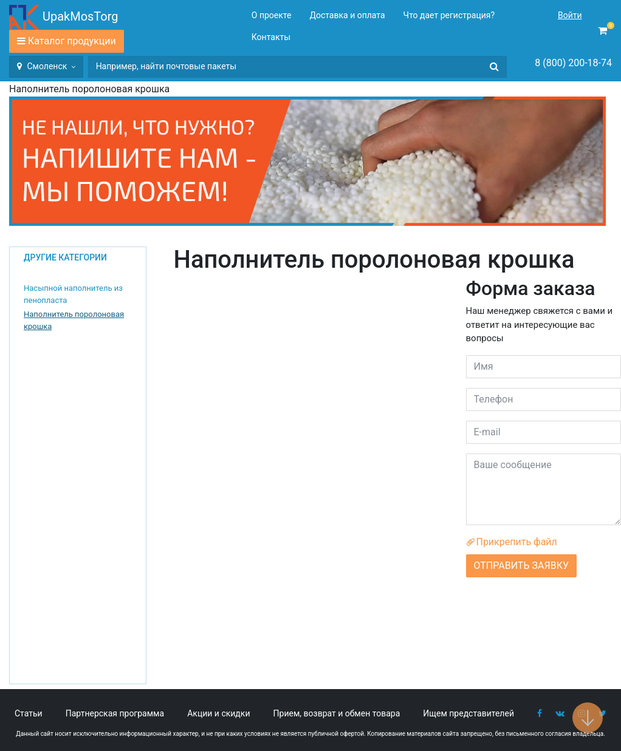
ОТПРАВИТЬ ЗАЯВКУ (521, 565)
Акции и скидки (218, 713)
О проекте (272, 15)
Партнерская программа (115, 713)
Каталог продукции (72, 41)
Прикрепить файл (511, 542)
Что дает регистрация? (449, 15)
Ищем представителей (468, 713)
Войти (570, 15)
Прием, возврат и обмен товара (336, 713)
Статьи (29, 713)
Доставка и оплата (347, 15)
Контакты (271, 37)
